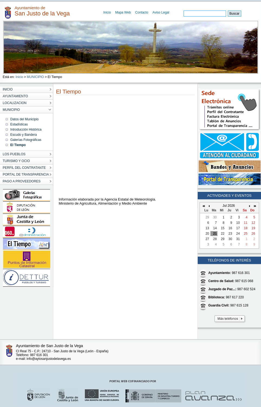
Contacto (141, 12)
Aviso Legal (161, 12)
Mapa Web (123, 12)
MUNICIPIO (35, 77)
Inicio (107, 12)
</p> (118, 148)
